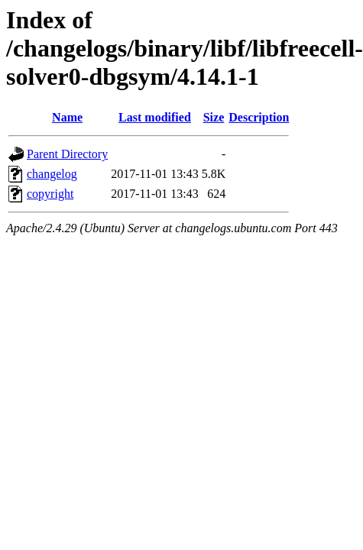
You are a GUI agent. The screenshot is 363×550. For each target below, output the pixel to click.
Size (214, 117)
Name (67, 117)
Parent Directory (67, 153)
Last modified (154, 117)
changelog (52, 173)
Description (258, 117)
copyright (50, 193)
